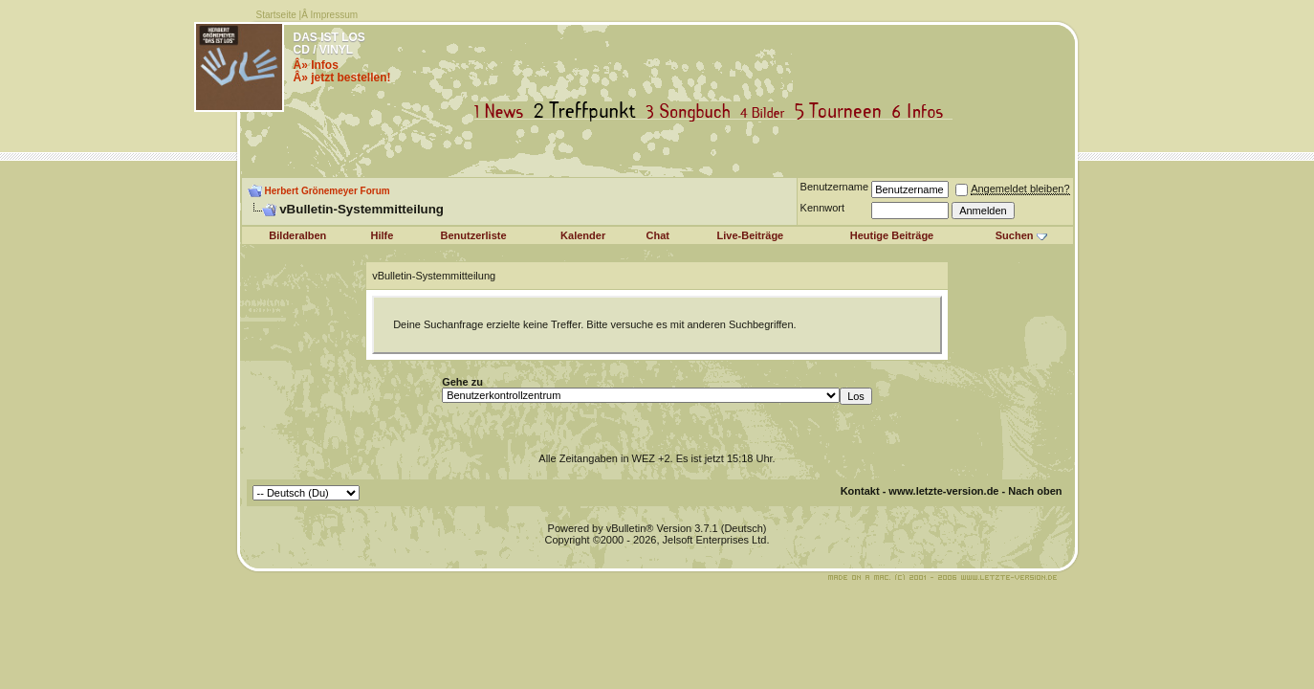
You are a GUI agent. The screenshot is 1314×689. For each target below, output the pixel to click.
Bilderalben (297, 235)
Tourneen (842, 111)
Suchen (1015, 235)
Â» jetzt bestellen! (342, 77)
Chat (657, 235)
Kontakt (860, 491)
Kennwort (822, 207)
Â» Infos (316, 65)
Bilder (766, 111)
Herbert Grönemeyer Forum (327, 191)
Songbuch (692, 111)
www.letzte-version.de (943, 491)
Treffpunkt (589, 111)
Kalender (582, 235)
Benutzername (834, 186)
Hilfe (382, 235)
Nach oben (1035, 491)
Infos (922, 111)
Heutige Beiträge (891, 235)
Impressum (334, 15)
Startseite (276, 15)
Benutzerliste (474, 235)
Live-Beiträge (750, 235)
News (503, 111)
